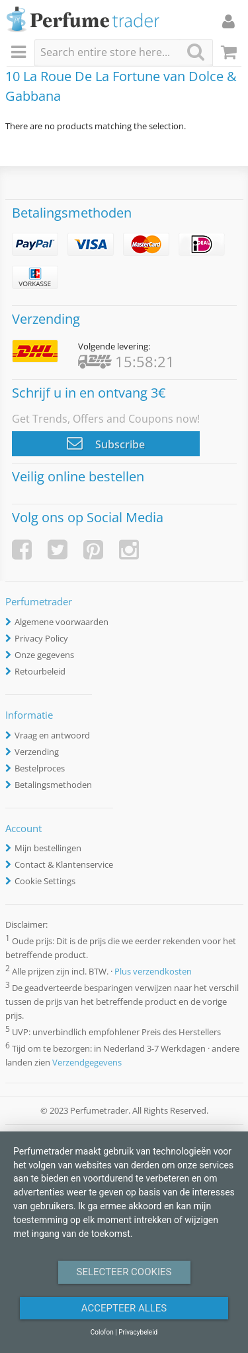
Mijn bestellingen (48, 848)
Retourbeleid (40, 671)
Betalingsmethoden (53, 785)
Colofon (102, 1332)
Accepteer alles (124, 1308)
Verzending (37, 752)
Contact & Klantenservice (64, 864)
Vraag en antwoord (52, 735)
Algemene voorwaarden (61, 622)
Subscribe (106, 443)
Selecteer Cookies (124, 1272)
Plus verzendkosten (153, 971)
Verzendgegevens (87, 1062)
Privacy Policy (41, 638)
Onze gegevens (44, 655)
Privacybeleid (137, 1332)
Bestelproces (40, 768)
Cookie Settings (45, 881)
